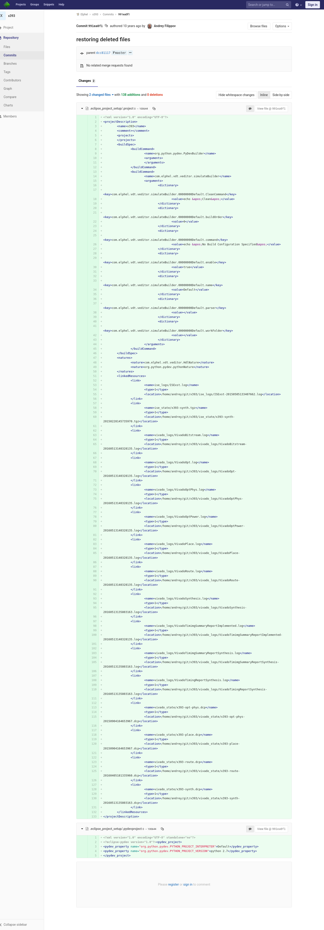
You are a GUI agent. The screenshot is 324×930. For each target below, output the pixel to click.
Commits (15, 55)
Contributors (18, 80)
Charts (13, 105)
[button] (24, 924)
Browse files (262, 26)
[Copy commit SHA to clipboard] (109, 26)
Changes (89, 81)
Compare (15, 97)
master (121, 53)
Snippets (48, 4)
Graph (13, 88)
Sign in (312, 5)
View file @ (274, 108)
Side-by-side (283, 95)
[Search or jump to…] (269, 5)
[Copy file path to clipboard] (157, 108)
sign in (190, 884)
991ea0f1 (126, 14)
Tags (12, 72)
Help (61, 4)
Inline (266, 95)
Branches (15, 63)
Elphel (84, 14)
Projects (21, 4)
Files (12, 47)
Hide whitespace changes (239, 95)
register (176, 884)
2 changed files (104, 94)
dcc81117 (106, 53)
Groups (34, 4)
